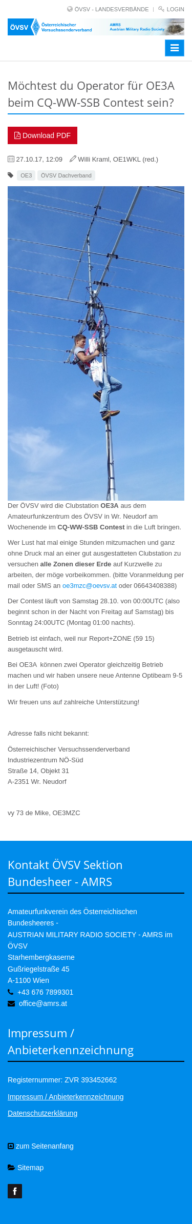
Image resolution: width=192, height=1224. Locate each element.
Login (175, 9)
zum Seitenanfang (41, 1146)
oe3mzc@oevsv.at (89, 585)
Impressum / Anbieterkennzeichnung (65, 1097)
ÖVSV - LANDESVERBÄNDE (112, 9)
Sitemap (26, 1167)
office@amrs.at (43, 1003)
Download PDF (42, 135)
